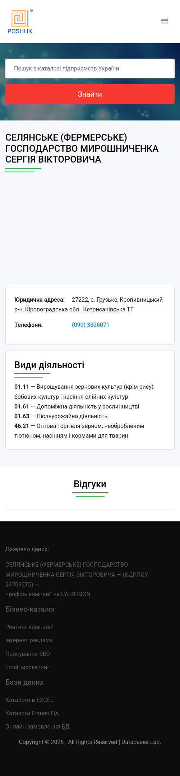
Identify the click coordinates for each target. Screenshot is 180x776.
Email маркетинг (27, 667)
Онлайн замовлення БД (37, 726)
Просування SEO (27, 654)
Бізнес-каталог (30, 609)
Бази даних (24, 682)
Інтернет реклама (29, 640)
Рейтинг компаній (29, 627)
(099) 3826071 (91, 324)
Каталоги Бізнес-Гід (32, 713)
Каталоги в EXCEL (29, 700)
